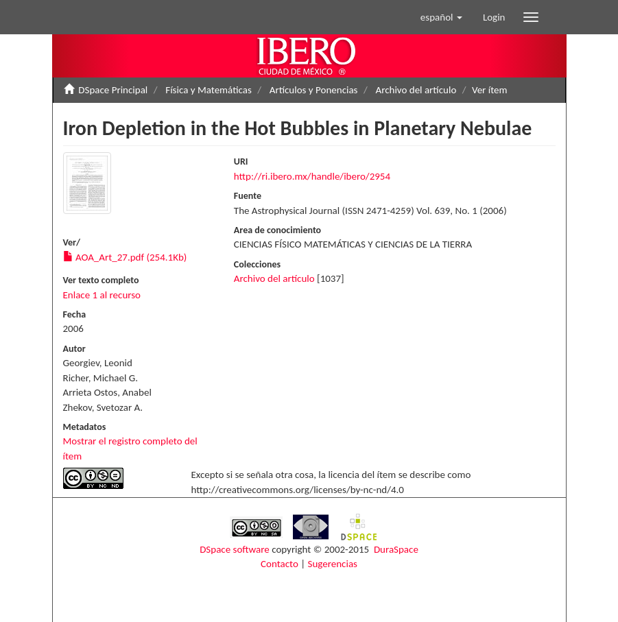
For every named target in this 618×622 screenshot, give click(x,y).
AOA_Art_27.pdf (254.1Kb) (125, 257)
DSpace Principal (112, 90)
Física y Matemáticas (208, 90)
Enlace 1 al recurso (102, 295)
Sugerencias (332, 564)
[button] (441, 17)
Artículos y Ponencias (314, 90)
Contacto (279, 564)
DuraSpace (396, 549)
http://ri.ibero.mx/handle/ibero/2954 (312, 176)
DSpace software (235, 549)
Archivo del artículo (415, 90)
